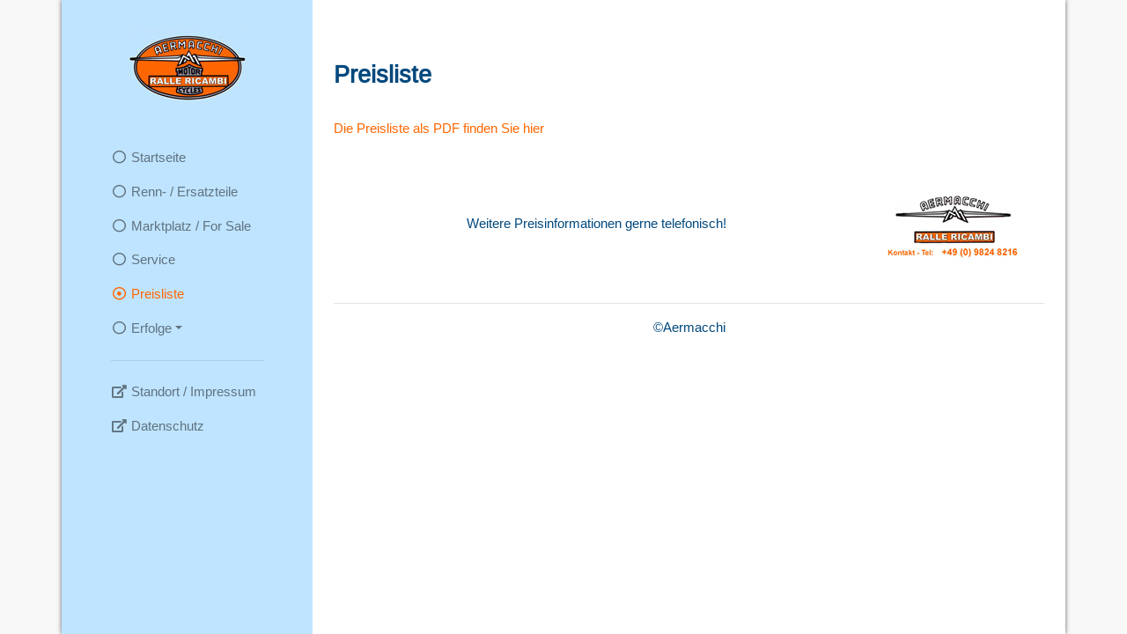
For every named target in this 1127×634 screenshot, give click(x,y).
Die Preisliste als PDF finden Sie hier (439, 128)
